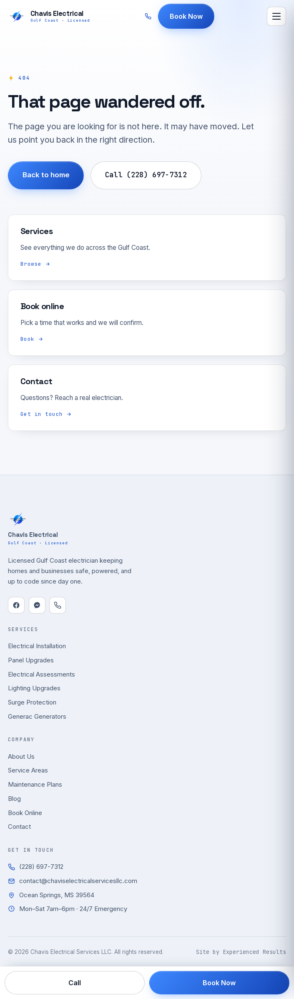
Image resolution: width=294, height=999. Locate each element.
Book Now (186, 16)
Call (74, 983)
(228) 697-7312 (35, 867)
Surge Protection (32, 702)
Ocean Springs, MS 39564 (51, 895)
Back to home (46, 175)
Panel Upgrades (31, 660)
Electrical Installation (37, 646)
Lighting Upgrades (34, 688)
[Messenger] (37, 605)
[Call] (57, 605)
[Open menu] (276, 16)
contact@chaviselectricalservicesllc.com (72, 881)
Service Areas (28, 770)
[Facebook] (16, 605)
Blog (14, 799)
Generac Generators (37, 716)
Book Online (25, 813)
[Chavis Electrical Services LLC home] (49, 16)
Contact (19, 826)
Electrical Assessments (41, 674)
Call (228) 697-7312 (146, 174)
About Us (21, 756)
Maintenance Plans (35, 784)
